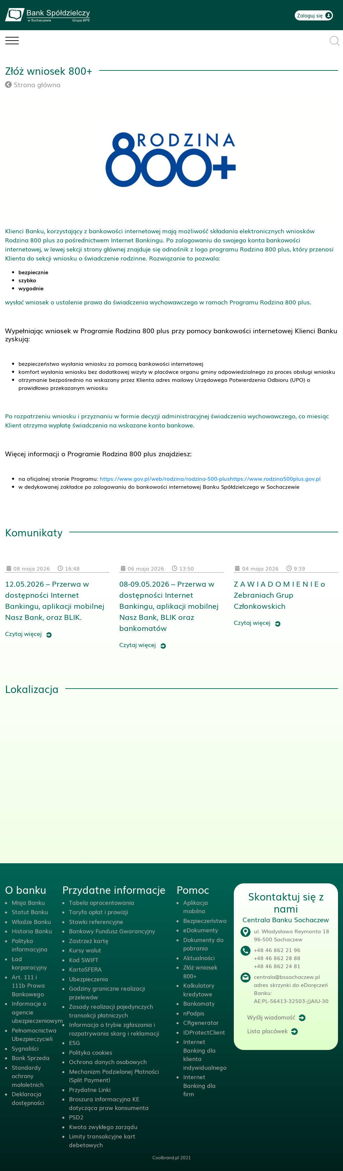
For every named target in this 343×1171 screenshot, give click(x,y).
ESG (74, 1042)
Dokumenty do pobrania (203, 943)
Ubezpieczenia (88, 979)
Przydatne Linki (90, 1089)
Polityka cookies (90, 1052)
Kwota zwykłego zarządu (103, 1126)
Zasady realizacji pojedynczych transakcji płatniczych (111, 1010)
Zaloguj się (310, 15)
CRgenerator (201, 1022)
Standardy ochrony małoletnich (28, 1076)
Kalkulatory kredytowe (198, 989)
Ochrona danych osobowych (108, 1061)
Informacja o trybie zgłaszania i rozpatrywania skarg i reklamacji (114, 1028)
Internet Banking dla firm (199, 1085)
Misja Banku (28, 902)
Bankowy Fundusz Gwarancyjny (112, 931)
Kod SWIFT (83, 959)
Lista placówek (267, 1031)
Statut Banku (30, 911)
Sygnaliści (25, 1048)
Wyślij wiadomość (271, 1017)
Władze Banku (31, 921)
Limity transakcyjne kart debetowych (102, 1140)
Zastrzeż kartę (89, 940)
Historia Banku (32, 931)
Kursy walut (85, 950)
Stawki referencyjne (96, 921)
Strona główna (32, 84)
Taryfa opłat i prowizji (98, 911)
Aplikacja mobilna (195, 906)
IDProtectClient (204, 1032)
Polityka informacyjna (30, 944)
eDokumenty (200, 930)
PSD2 (76, 1117)
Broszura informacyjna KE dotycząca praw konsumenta (109, 1103)
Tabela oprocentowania (101, 902)
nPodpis (193, 1013)
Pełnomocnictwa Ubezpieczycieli (34, 1034)
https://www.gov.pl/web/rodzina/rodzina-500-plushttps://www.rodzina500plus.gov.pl (210, 478)
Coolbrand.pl (165, 1157)
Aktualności (199, 957)
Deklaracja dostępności (28, 1098)
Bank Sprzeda (31, 1057)
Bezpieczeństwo (204, 920)
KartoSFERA (85, 969)
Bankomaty (199, 1003)
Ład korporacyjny (29, 963)
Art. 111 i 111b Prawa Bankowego (28, 985)
